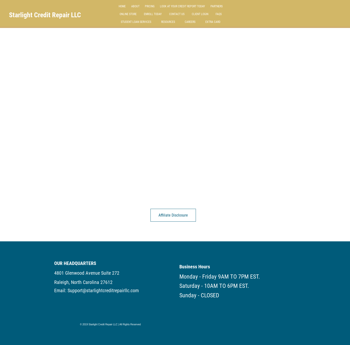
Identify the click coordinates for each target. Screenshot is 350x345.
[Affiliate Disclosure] (173, 215)
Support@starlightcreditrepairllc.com (103, 290)
